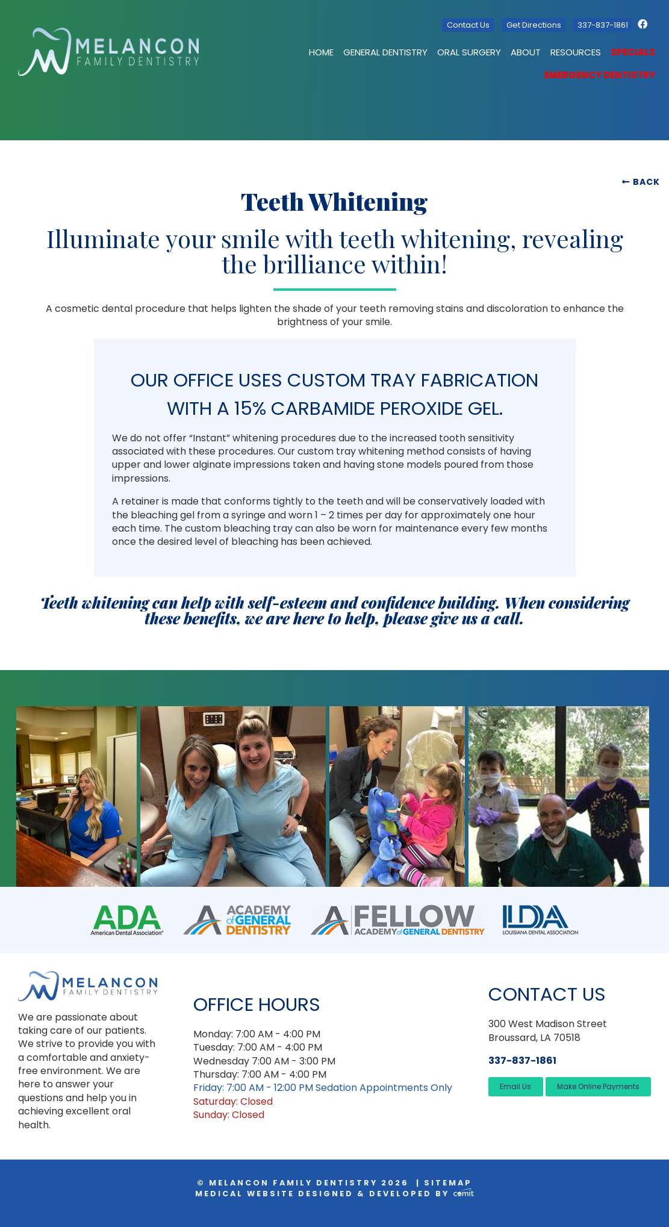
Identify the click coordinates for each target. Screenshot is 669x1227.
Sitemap (448, 1183)
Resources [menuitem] (575, 52)
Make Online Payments (598, 1086)
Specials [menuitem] (633, 52)
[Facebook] (644, 24)
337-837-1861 (602, 25)
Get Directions (533, 25)
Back (646, 182)
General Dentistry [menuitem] (385, 52)
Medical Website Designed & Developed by (334, 1193)
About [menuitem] (526, 52)
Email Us (515, 1086)
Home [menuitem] (321, 52)
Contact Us (468, 25)
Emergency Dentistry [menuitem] (599, 75)
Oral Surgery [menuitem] (469, 52)
